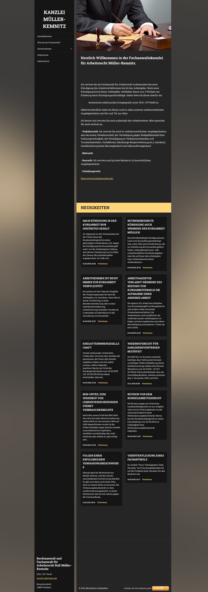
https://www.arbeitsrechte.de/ (97, 178)
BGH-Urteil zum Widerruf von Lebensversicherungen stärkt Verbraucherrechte (100, 402)
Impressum (43, 55)
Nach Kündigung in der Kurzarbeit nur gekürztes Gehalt (99, 224)
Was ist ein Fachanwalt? (49, 42)
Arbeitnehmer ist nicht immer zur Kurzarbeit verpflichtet (100, 282)
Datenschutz (43, 61)
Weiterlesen (103, 263)
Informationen (44, 48)
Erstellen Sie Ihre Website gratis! (137, 588)
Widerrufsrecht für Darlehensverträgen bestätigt (143, 347)
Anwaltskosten (44, 36)
